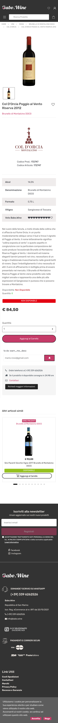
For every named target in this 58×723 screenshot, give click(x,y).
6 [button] (32, 484)
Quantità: (6, 323)
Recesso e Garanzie (12, 690)
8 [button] (38, 484)
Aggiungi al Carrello (29, 338)
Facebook (14, 550)
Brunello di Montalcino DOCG (16, 113)
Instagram (14, 553)
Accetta (36, 718)
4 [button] (26, 484)
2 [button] (19, 484)
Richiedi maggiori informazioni (21, 386)
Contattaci (12, 380)
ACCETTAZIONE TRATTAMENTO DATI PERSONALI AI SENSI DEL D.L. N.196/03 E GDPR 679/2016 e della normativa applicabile (29, 539)
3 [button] (22, 484)
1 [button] (15, 484)
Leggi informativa (12, 542)
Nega (47, 718)
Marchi (5, 683)
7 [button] (35, 484)
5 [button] (29, 484)
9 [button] (41, 484)
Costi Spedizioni (10, 677)
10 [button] (44, 484)
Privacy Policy (9, 687)
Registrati (29, 531)
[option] (29, 60)
